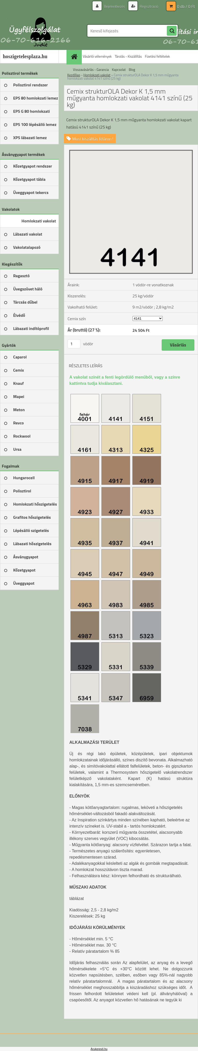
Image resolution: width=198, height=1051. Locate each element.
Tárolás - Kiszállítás (128, 56)
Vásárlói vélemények (97, 56)
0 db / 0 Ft (186, 6)
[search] (171, 31)
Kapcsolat (119, 69)
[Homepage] (75, 56)
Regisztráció (148, 6)
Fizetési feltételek (157, 56)
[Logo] (35, 31)
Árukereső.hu (98, 1048)
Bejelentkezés (114, 6)
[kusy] (74, 343)
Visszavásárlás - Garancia (91, 69)
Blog (132, 69)
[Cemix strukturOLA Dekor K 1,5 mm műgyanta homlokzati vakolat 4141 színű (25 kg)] (131, 147)
